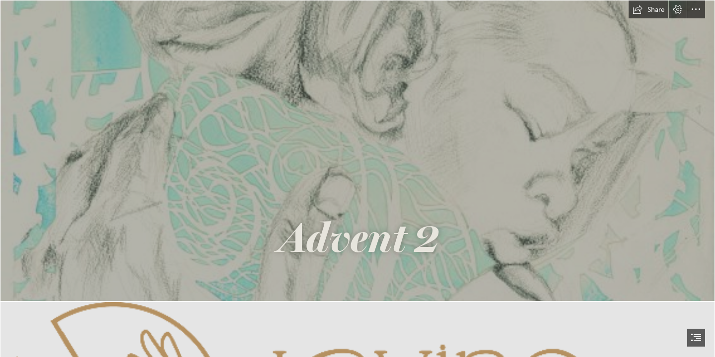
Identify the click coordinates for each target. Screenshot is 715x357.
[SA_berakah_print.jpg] (357, 150)
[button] (648, 9)
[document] (357, 178)
